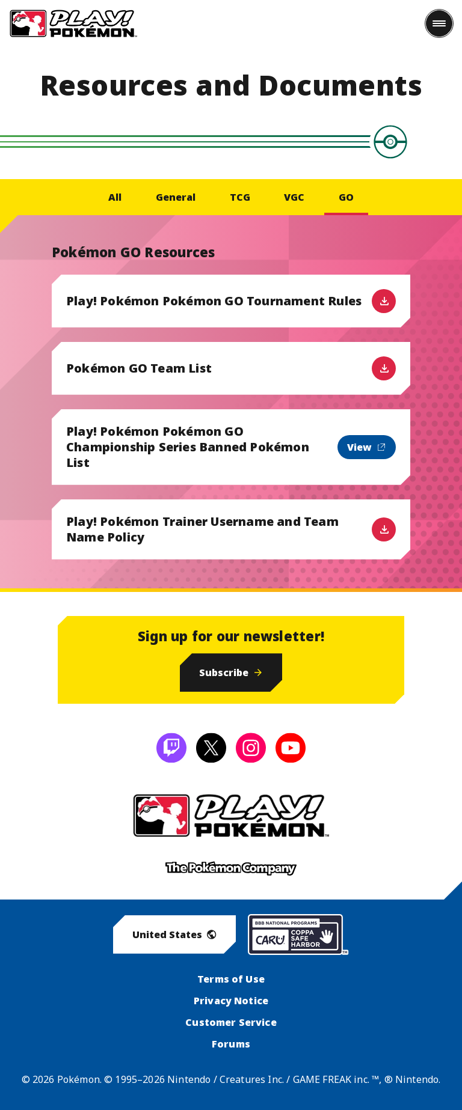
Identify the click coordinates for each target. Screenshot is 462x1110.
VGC (294, 197)
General (176, 197)
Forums (231, 1044)
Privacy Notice (231, 1000)
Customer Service (231, 1022)
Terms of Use (231, 979)
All (115, 197)
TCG (240, 197)
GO (346, 197)
